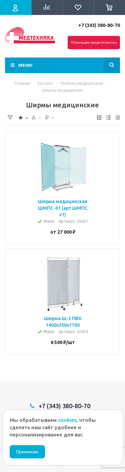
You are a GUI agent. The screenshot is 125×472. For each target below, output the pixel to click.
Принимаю (27, 451)
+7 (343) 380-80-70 (99, 25)
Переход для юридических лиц (94, 42)
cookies (67, 420)
